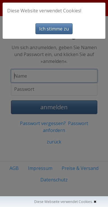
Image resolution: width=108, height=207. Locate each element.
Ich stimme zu (54, 29)
